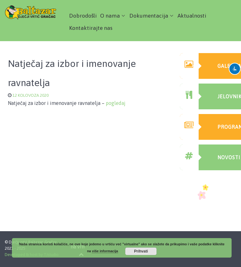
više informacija (105, 251)
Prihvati (141, 251)
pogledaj (116, 103)
